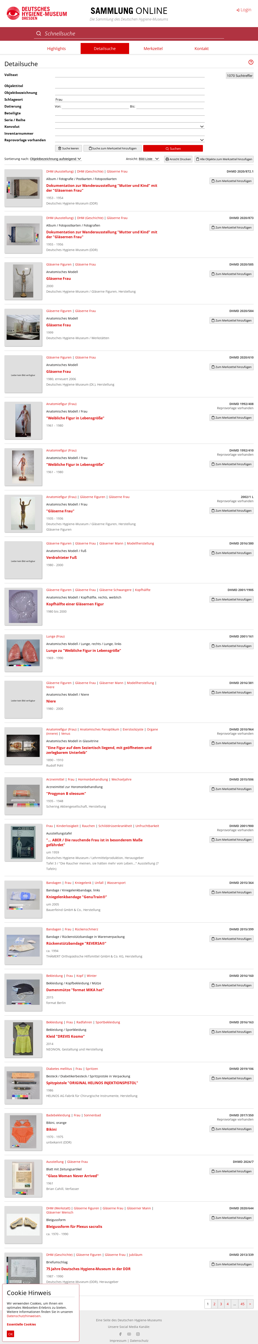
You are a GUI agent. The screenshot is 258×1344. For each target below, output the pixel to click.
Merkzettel (153, 48)
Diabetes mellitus (59, 1069)
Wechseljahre (121, 779)
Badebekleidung (58, 1115)
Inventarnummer (18, 133)
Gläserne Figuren (59, 264)
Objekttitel (13, 86)
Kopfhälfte (142, 590)
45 (243, 1304)
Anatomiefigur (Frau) (61, 404)
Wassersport (116, 883)
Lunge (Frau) (55, 636)
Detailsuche (105, 48)
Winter (92, 976)
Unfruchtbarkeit (147, 826)
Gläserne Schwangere (115, 590)
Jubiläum (136, 1255)
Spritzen (92, 1069)
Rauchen (88, 826)
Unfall (99, 883)
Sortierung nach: (43, 159)
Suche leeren (68, 148)
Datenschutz (139, 1340)
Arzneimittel (55, 779)
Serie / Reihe (14, 120)
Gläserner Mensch (59, 1212)
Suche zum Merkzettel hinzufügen (113, 148)
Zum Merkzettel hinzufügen (231, 181)
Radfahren (84, 1022)
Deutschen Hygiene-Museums (140, 1320)
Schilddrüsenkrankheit (115, 826)
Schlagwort (13, 99)
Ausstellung (55, 1162)
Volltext (11, 74)
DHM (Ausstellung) (60, 171)
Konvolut (12, 126)
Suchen (173, 148)
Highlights (56, 48)
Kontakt (202, 48)
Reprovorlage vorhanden (25, 140)
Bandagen (53, 883)
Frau (71, 779)
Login (243, 10)
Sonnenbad (92, 1115)
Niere (50, 687)
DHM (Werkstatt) (58, 1208)
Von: (58, 106)
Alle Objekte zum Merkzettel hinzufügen (224, 159)
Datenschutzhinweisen (24, 1316)
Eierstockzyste (133, 729)
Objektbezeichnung (20, 92)
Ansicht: (143, 159)
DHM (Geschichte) (90, 171)
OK (10, 1334)
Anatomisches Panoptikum (99, 729)
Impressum (118, 1340)
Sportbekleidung (108, 1022)
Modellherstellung (140, 543)
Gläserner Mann (111, 543)
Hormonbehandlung (93, 779)
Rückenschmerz (86, 929)
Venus (65, 733)
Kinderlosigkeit (67, 826)
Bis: (132, 106)
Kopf (79, 976)
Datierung (12, 106)
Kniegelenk (83, 883)
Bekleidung (54, 976)
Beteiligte (12, 113)
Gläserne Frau (117, 171)
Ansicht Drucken (178, 159)
